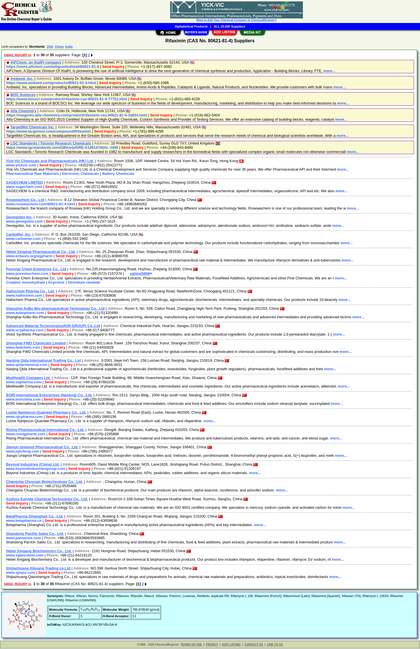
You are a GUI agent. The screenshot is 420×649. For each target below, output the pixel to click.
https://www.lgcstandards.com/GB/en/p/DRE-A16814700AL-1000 (62, 147)
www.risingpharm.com (25, 434)
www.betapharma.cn (24, 521)
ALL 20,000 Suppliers (229, 26)
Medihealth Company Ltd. (28, 378)
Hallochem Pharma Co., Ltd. (30, 292)
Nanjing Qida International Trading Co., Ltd (43, 361)
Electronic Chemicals (80, 173)
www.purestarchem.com (27, 274)
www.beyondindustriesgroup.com (35, 469)
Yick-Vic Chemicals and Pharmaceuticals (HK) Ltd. (50, 161)
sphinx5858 (138, 274)
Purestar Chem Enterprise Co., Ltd (36, 269)
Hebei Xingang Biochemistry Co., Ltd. (39, 551)
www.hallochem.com (24, 296)
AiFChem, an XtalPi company (36, 62)
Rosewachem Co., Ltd (25, 200)
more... (329, 71)
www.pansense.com (23, 538)
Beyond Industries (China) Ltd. (33, 465)
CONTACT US (253, 645)
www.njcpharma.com (24, 417)
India (69, 46)
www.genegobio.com (24, 221)
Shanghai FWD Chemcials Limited (36, 344)
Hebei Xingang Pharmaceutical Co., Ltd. (41, 252)
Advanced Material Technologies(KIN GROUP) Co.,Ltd (53, 326)
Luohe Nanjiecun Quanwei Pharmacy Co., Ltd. (46, 413)
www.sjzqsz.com (20, 573)
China (59, 46)
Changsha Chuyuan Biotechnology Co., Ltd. (44, 482)
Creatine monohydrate (25, 283)
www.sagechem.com (24, 187)
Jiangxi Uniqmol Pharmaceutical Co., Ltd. (42, 447)
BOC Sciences (23, 95)
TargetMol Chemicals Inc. (32, 127)
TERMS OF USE (191, 645)
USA (50, 46)
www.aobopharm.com (25, 313)
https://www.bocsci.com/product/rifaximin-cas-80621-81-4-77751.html (66, 99)
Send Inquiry (113, 66)
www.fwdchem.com (23, 348)
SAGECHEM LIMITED (24, 182)
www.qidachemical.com (26, 365)
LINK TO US (275, 645)
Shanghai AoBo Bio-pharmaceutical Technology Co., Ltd (55, 309)
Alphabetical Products (191, 26)
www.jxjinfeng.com (22, 452)
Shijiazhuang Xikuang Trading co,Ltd (38, 569)
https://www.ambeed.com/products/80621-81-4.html (51, 83)
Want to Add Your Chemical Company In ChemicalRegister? (236, 20)
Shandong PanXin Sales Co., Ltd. (35, 534)
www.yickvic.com (21, 165)
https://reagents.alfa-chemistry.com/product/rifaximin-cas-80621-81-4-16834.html (76, 115)
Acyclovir (56, 283)
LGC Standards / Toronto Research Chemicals (50, 143)
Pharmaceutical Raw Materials (32, 173)
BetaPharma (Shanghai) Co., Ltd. (34, 517)
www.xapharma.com (23, 382)
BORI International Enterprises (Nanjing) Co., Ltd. (49, 395)
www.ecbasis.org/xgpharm (29, 256)
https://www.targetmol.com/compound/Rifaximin (48, 131)
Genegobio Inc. (19, 217)
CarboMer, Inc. (18, 234)
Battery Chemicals (118, 173)
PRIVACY (212, 645)
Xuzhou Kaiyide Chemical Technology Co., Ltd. (47, 499)
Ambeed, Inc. (21, 78)
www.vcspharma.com (24, 330)
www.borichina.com (23, 400)
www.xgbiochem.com (24, 556)
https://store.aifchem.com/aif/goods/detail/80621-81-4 (52, 66)
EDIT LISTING (231, 645)
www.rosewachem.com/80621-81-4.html (40, 204)
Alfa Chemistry (23, 111)
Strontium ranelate (84, 283)
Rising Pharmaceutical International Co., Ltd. (45, 430)
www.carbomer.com (23, 238)
